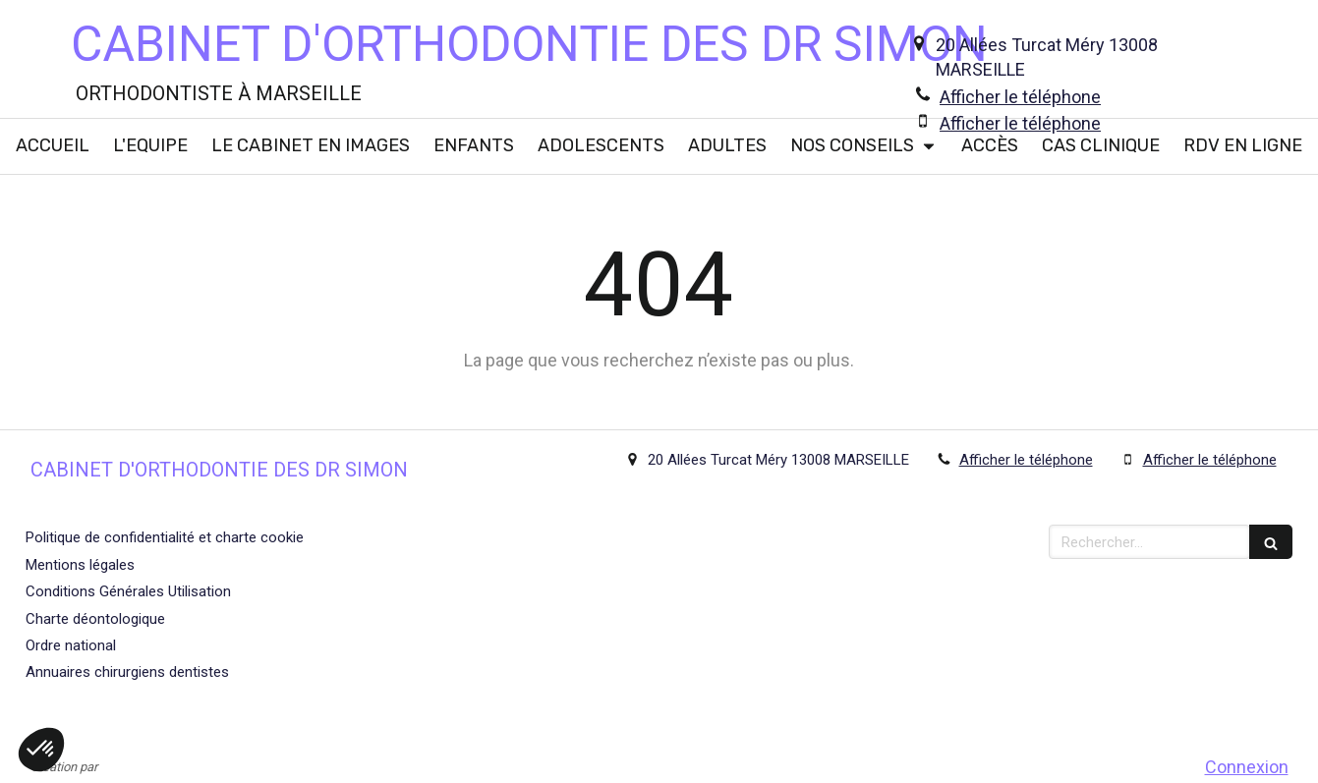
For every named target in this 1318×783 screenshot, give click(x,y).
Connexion (1247, 766)
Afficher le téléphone (1020, 96)
